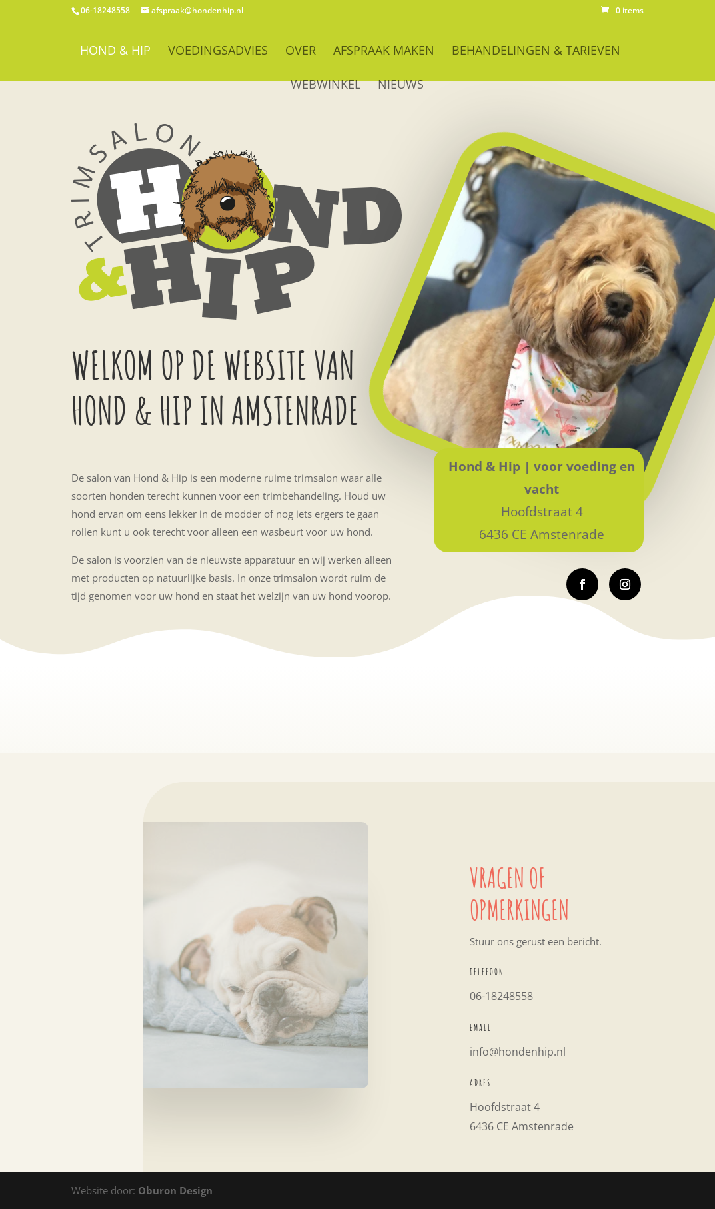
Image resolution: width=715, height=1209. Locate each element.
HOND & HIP (115, 51)
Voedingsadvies (218, 51)
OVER (300, 51)
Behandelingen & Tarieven (536, 51)
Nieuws (401, 85)
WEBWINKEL (325, 85)
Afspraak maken (383, 51)
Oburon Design (175, 1190)
